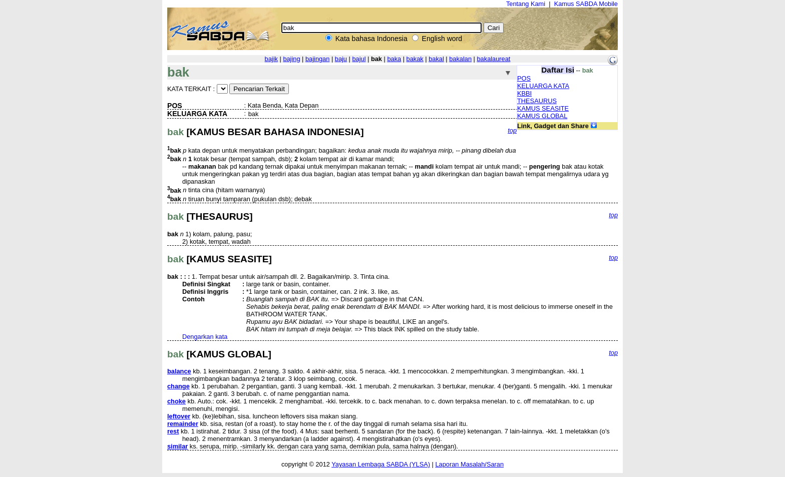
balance (179, 371)
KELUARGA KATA (543, 86)
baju (341, 59)
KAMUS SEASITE (543, 108)
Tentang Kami (525, 4)
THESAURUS (537, 101)
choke (176, 401)
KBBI (524, 93)
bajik (271, 59)
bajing (291, 59)
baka (394, 59)
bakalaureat (494, 59)
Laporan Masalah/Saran (469, 464)
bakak (415, 59)
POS (524, 78)
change (178, 386)
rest (173, 431)
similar (177, 446)
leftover (178, 416)
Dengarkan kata (204, 336)
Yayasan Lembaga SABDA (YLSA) (380, 464)
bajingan (317, 59)
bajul (358, 59)
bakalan (460, 59)
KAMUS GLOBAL (542, 116)
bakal (436, 59)
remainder (182, 423)
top (512, 130)
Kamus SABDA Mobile (586, 4)
